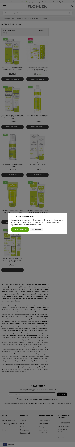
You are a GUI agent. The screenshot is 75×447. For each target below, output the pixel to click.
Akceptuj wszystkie (20, 229)
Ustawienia (36, 229)
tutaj (39, 225)
